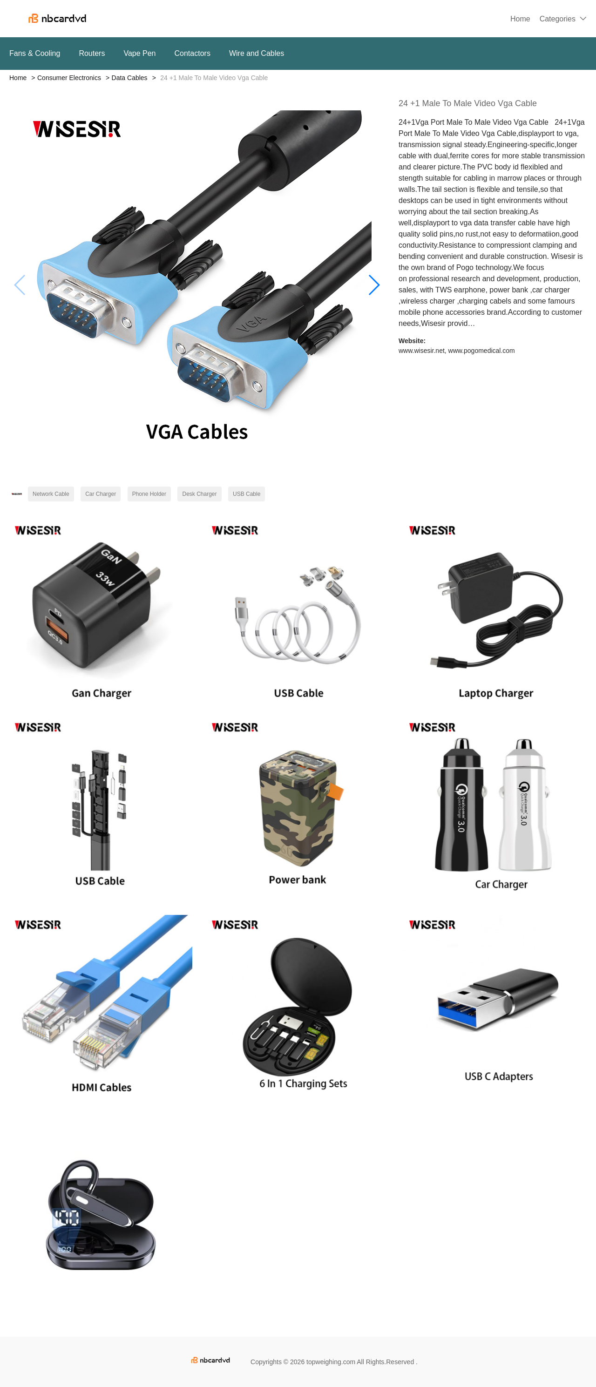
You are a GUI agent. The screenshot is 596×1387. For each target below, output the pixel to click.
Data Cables (130, 77)
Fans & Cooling (34, 53)
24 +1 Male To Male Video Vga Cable (468, 103)
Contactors (192, 53)
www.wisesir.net (422, 350)
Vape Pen (139, 53)
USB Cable (246, 494)
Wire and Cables (256, 53)
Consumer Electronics (69, 77)
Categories (558, 19)
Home (520, 19)
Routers (92, 53)
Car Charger (100, 494)
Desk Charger (199, 494)
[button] (373, 285)
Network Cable (51, 494)
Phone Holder (149, 494)
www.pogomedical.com (481, 350)
